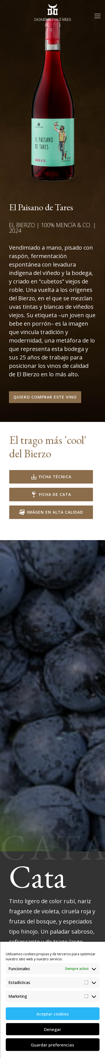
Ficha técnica (51, 477)
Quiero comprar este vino (45, 397)
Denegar (52, 1029)
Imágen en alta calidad (51, 512)
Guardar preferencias (52, 1045)
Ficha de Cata (51, 494)
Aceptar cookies (52, 1014)
